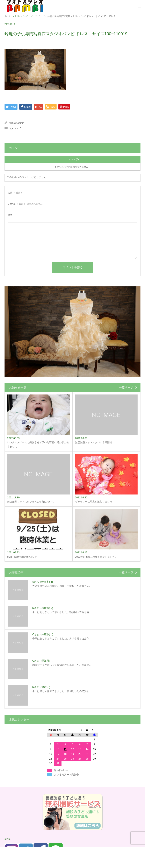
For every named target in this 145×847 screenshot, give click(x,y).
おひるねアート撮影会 (66, 774)
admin (20, 123)
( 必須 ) (15, 193)
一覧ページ (126, 387)
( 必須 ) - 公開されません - (26, 204)
